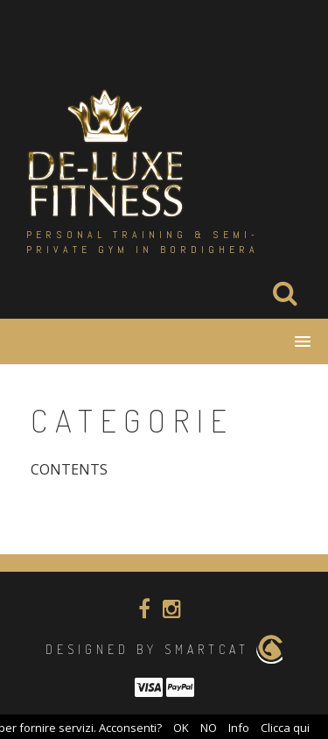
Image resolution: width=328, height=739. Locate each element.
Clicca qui (285, 727)
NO (208, 727)
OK (181, 727)
